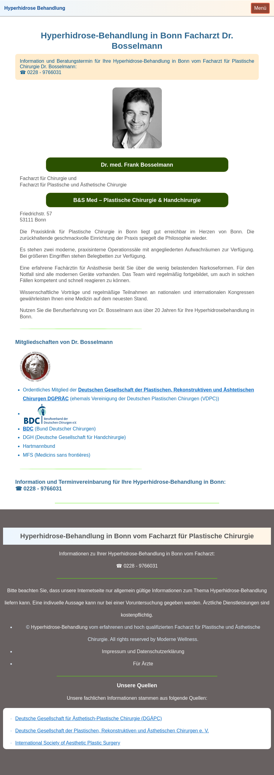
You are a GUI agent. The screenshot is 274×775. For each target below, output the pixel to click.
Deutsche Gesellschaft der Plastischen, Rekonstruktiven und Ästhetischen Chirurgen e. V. (112, 730)
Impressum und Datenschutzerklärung (143, 651)
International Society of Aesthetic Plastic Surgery (67, 742)
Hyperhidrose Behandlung (34, 8)
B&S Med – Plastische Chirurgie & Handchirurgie (137, 200)
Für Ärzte (143, 663)
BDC (28, 428)
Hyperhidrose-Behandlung (59, 627)
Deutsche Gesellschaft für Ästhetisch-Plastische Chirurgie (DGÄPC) (88, 718)
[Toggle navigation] (260, 8)
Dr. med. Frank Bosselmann (137, 165)
